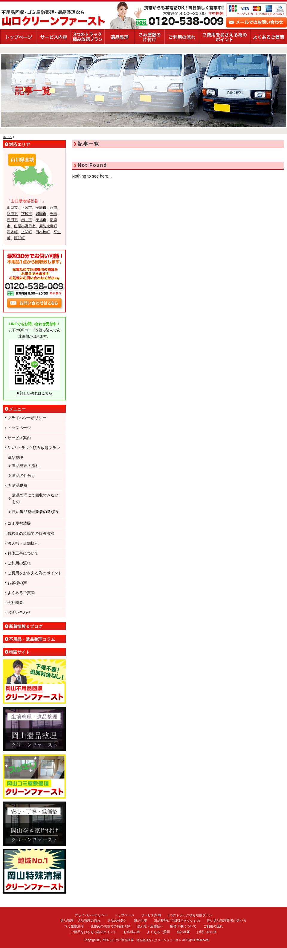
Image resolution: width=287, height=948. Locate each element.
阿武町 (19, 238)
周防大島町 (48, 226)
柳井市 (26, 220)
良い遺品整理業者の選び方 (35, 511)
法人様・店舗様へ (23, 543)
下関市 (26, 207)
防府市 (12, 214)
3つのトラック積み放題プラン (87, 36)
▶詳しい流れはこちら (34, 393)
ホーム (7, 137)
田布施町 (43, 232)
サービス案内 (53, 36)
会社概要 (15, 602)
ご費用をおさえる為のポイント (224, 36)
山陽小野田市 (25, 226)
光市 (53, 214)
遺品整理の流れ (25, 465)
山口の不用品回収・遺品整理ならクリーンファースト (145, 940)
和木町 (12, 232)
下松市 (26, 214)
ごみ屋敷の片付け (149, 36)
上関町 (26, 232)
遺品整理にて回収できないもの (35, 498)
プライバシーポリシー (26, 418)
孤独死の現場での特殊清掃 (30, 533)
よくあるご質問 (268, 36)
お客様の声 (17, 583)
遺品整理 (119, 36)
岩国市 (41, 214)
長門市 (12, 220)
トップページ (18, 36)
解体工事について (23, 553)
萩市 (53, 207)
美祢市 (41, 220)
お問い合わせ (19, 612)
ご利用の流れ (181, 36)
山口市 (12, 207)
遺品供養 (20, 485)
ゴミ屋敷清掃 (19, 523)
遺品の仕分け (23, 475)
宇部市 (41, 207)
